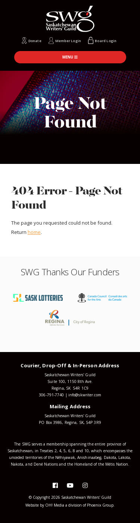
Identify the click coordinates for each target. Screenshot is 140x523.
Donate (34, 40)
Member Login (68, 40)
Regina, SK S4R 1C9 (70, 388)
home (34, 232)
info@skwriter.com (84, 394)
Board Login (105, 40)
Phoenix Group (100, 505)
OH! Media (54, 505)
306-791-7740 (51, 394)
